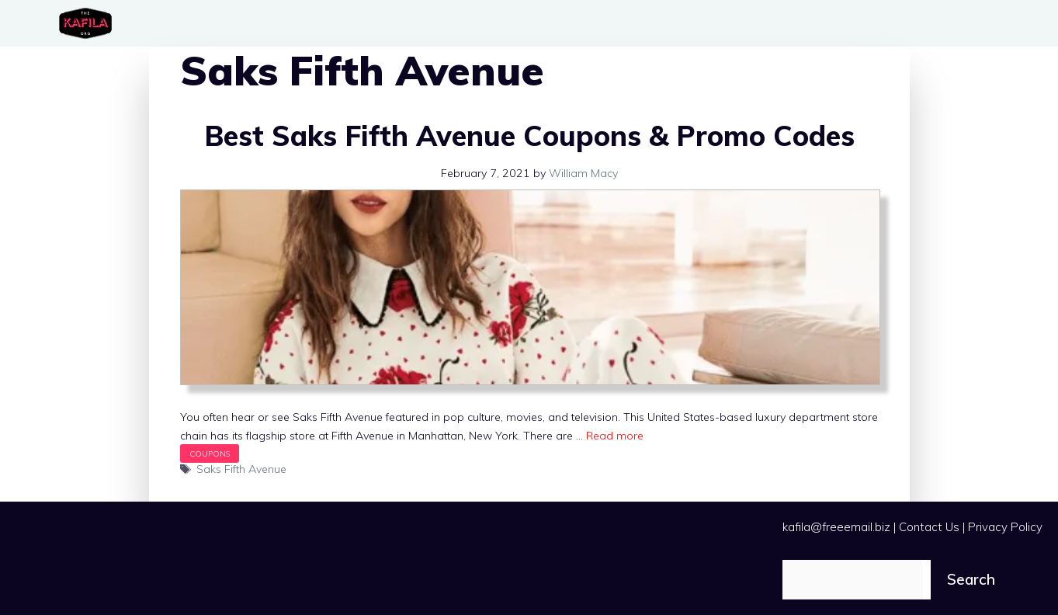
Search (971, 579)
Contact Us (929, 526)
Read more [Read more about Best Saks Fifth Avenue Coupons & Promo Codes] (614, 436)
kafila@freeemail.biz (836, 526)
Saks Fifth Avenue (241, 469)
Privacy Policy (1005, 526)
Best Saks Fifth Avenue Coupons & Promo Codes (529, 135)
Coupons (209, 453)
